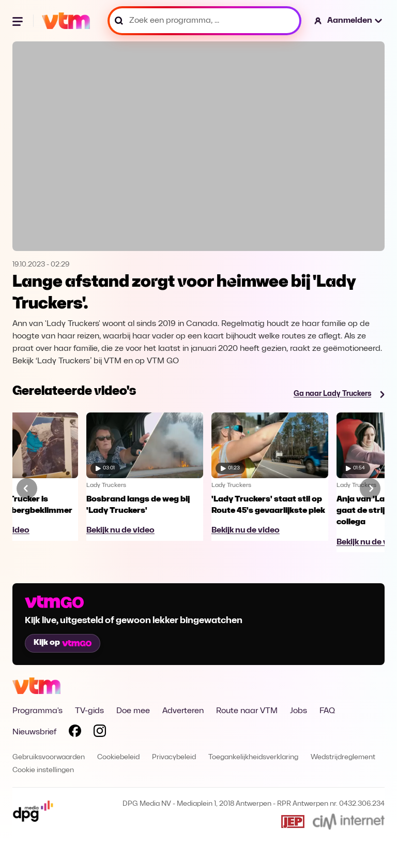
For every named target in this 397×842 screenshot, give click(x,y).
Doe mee (133, 711)
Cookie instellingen (43, 770)
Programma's (37, 711)
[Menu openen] (18, 20)
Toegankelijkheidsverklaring (253, 757)
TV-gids (89, 711)
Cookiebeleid (118, 757)
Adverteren (183, 711)
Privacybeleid (174, 757)
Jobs (298, 711)
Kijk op (62, 643)
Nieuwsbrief (34, 732)
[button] (349, 20)
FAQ (327, 711)
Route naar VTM (247, 711)
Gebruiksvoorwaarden (48, 757)
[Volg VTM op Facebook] (75, 733)
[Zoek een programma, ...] (204, 20)
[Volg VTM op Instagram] (100, 733)
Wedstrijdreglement (343, 757)
